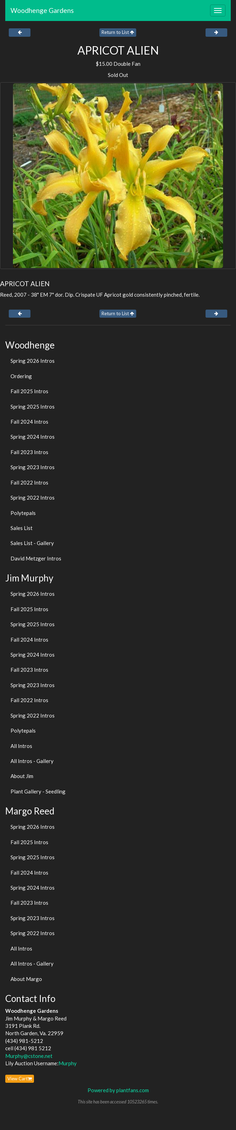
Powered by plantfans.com (118, 1090)
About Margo (26, 979)
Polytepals (23, 513)
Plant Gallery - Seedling (38, 791)
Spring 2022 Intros (33, 497)
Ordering (21, 376)
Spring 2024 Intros (33, 436)
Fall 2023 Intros (29, 452)
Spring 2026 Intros (33, 361)
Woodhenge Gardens (42, 10)
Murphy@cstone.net (29, 1056)
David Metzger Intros (36, 558)
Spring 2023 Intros (33, 467)
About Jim (22, 776)
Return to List (118, 32)
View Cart (19, 1078)
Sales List (22, 528)
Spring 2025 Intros (33, 406)
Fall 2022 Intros (29, 482)
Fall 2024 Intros (29, 421)
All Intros (21, 746)
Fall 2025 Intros (29, 391)
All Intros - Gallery (32, 761)
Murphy (67, 1063)
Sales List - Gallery (32, 543)
